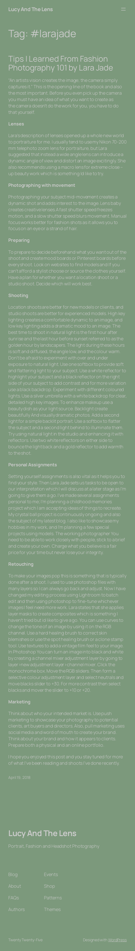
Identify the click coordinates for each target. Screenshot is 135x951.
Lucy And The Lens (30, 9)
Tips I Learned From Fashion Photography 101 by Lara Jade (60, 63)
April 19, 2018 (19, 777)
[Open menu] (123, 9)
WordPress (117, 939)
